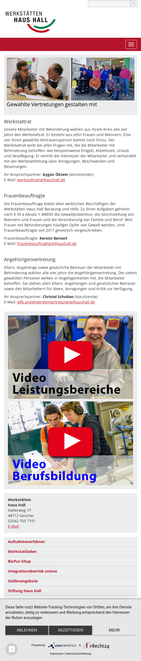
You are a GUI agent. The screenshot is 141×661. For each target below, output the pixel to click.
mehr (114, 630)
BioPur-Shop (19, 561)
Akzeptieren (70, 630)
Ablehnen (27, 630)
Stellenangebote (23, 580)
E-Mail (13, 526)
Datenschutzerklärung (78, 653)
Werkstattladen (22, 551)
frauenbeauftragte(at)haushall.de (47, 243)
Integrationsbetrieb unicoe (32, 571)
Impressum (56, 653)
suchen (134, 3)
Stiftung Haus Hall (24, 590)
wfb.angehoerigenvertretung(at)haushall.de (56, 301)
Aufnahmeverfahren (26, 541)
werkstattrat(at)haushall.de (41, 179)
